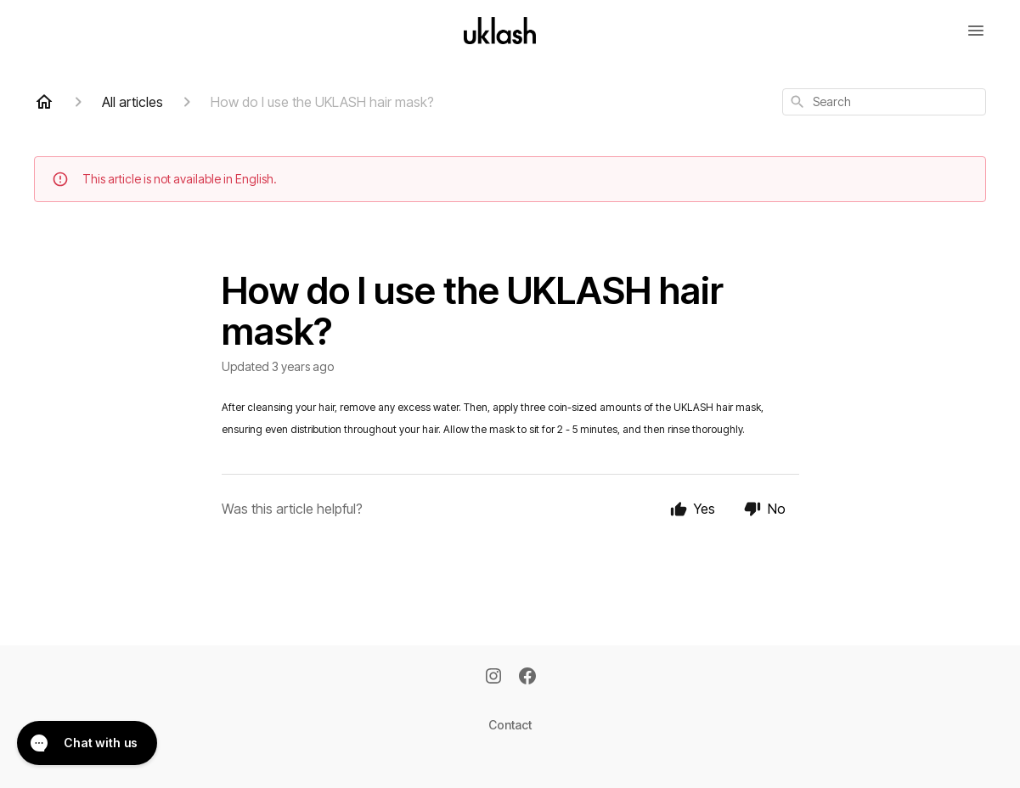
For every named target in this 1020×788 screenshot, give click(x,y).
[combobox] (884, 101)
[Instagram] (493, 678)
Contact (510, 725)
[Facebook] (527, 678)
